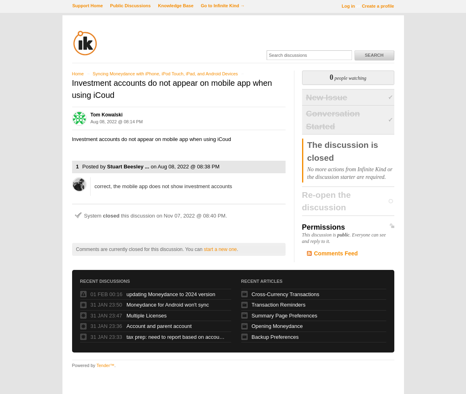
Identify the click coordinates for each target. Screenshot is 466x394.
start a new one (220, 249)
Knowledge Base (175, 5)
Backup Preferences (275, 337)
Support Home (87, 5)
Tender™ (105, 365)
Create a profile (378, 6)
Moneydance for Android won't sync (167, 305)
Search (374, 55)
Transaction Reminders (279, 305)
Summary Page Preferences (284, 316)
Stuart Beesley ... (128, 167)
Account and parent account (159, 326)
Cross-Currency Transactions (285, 294)
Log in (348, 6)
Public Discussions (130, 5)
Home (78, 73)
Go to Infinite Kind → (222, 5)
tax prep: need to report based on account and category (176, 337)
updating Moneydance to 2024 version (170, 294)
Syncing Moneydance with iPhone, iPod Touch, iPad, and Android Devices (165, 73)
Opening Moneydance (277, 326)
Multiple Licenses (146, 316)
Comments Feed (336, 253)
